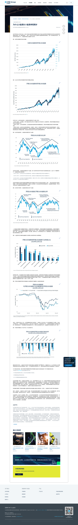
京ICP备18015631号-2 (19, 516)
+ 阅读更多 (15, 424)
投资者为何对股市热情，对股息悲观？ (30, 449)
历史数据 (23, 496)
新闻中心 (6, 499)
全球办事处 (7, 491)
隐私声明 (62, 516)
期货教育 (23, 494)
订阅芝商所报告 (68, 365)
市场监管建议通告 (59, 491)
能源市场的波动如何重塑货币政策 (55, 449)
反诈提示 (59, 516)
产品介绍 (40, 491)
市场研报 (23, 491)
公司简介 (6, 494)
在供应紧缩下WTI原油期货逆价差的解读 (42, 449)
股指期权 (20, 370)
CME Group (10, 507)
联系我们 (6, 496)
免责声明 (58, 494)
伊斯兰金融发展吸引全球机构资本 (18, 449)
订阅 (71, 2)
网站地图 (56, 516)
